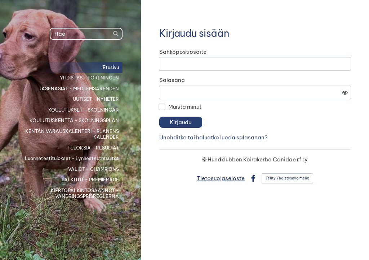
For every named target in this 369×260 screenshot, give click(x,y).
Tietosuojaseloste (221, 158)
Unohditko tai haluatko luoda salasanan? (278, 117)
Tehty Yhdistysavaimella (287, 158)
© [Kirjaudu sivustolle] (205, 139)
